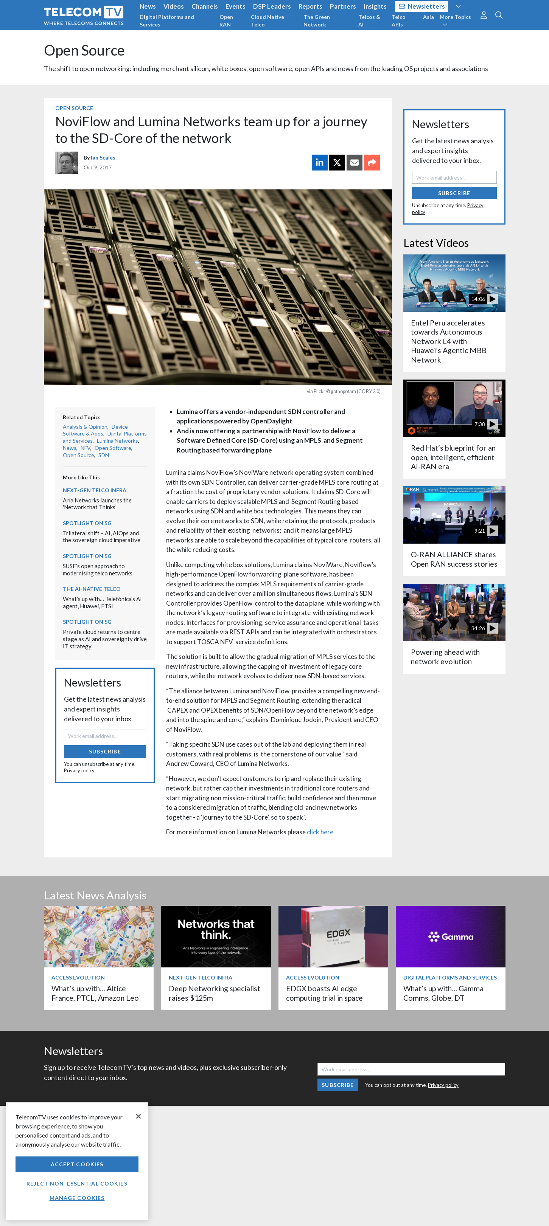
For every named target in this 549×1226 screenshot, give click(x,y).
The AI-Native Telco (92, 589)
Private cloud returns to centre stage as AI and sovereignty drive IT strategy (105, 638)
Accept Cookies (77, 1164)
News (148, 6)
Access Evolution (78, 977)
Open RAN (226, 21)
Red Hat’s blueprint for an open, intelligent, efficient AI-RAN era (453, 457)
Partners (343, 6)
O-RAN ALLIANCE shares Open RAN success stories (454, 559)
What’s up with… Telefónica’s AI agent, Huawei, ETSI (102, 602)
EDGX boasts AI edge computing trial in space (324, 993)
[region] (77, 1161)
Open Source (84, 50)
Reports (310, 6)
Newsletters (422, 6)
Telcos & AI (369, 21)
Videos (173, 6)
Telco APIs (399, 21)
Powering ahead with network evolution (445, 656)
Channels (204, 6)
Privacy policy (79, 770)
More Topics (455, 20)
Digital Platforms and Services (167, 21)
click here (320, 832)
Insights (375, 6)
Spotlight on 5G (87, 523)
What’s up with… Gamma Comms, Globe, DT (443, 993)
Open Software (113, 448)
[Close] (138, 1116)
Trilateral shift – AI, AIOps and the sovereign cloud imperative (101, 537)
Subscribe (105, 751)
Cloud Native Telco (267, 21)
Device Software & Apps (95, 430)
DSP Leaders (272, 6)
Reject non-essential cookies (76, 1183)
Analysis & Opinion (85, 426)
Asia (428, 17)
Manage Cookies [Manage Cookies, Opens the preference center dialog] (77, 1198)
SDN (103, 455)
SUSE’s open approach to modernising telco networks (97, 570)
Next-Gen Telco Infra (94, 490)
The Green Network (316, 21)
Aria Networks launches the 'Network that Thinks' (97, 504)
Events (236, 6)
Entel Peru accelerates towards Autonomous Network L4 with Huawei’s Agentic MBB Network (449, 341)
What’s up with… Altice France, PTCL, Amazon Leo (95, 993)
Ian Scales (103, 157)
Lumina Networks (117, 440)
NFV (85, 448)
